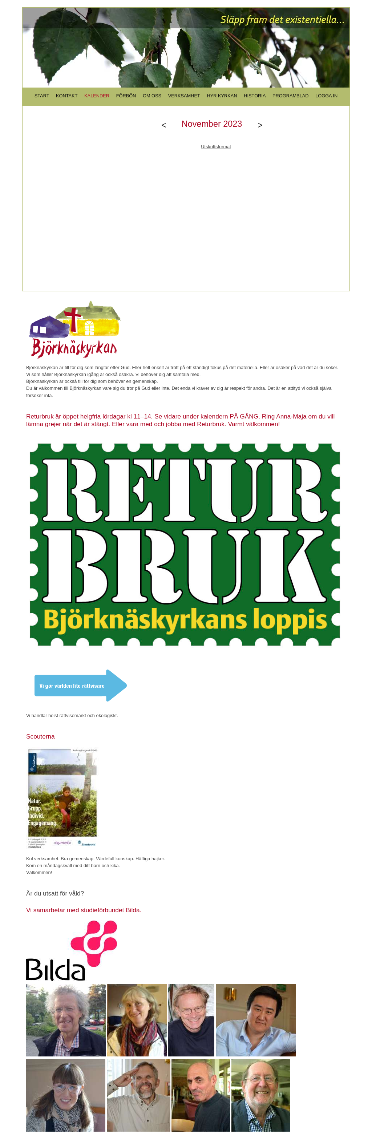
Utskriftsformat (216, 146)
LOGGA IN (326, 95)
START (42, 95)
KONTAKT (67, 95)
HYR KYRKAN (222, 95)
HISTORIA (255, 95)
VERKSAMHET (184, 95)
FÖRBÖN (126, 95)
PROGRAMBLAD (290, 95)
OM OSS (152, 95)
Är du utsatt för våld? (55, 893)
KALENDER (96, 95)
